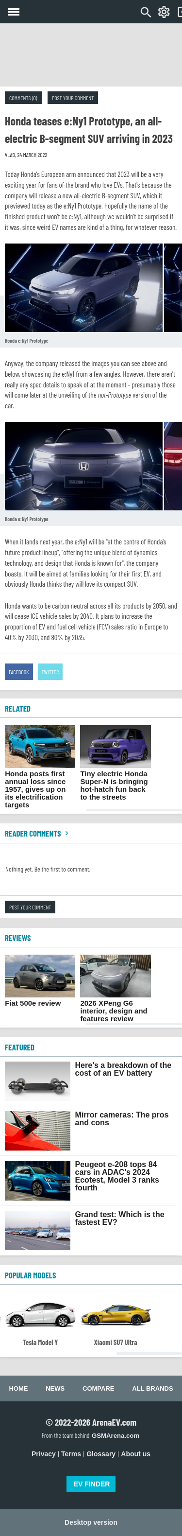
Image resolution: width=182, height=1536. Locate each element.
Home (18, 1388)
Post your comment (73, 97)
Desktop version (91, 1522)
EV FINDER (92, 1484)
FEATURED (19, 1047)
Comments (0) (23, 97)
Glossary (101, 1454)
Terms (71, 1454)
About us (135, 1454)
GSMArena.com (115, 1435)
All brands (152, 1388)
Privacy (44, 1454)
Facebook (19, 671)
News (55, 1388)
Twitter (50, 671)
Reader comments (38, 833)
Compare (98, 1388)
